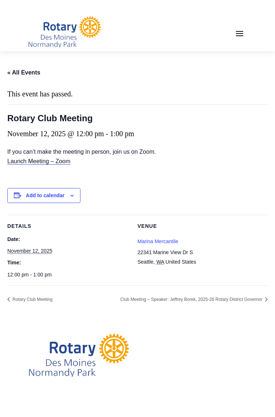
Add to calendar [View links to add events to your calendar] (45, 195)
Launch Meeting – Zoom (39, 161)
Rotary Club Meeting (32, 299)
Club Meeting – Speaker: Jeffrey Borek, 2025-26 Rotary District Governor (192, 299)
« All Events (23, 72)
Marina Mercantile (158, 241)
